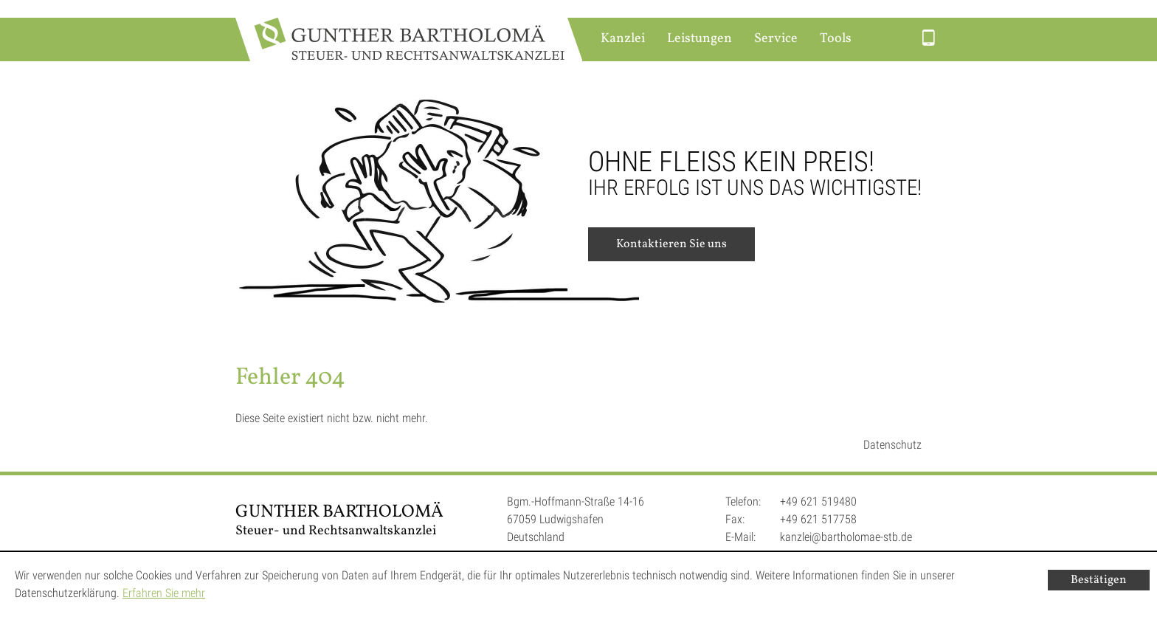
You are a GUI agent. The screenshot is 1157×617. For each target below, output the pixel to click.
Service (776, 39)
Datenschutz (892, 445)
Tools (836, 39)
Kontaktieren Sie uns (671, 244)
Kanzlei (623, 39)
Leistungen (699, 39)
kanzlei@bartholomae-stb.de (846, 537)
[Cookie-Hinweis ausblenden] (1099, 580)
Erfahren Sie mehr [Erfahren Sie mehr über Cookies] (163, 593)
